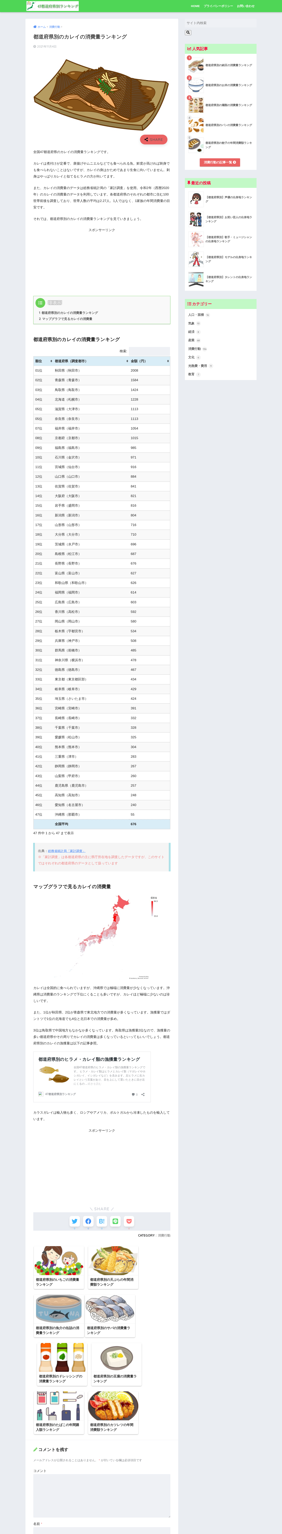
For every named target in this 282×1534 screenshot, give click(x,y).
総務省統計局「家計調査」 (68, 851)
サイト (38, 1504)
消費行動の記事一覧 (220, 162)
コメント (40, 1415)
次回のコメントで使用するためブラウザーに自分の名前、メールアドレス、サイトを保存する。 (101, 1521)
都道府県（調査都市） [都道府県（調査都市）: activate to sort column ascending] (71, 361)
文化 (194, 359)
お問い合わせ (246, 6)
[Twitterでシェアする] (73, 1222)
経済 (194, 333)
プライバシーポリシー (218, 6)
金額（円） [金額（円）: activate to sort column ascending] (139, 361)
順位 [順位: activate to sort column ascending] (38, 361)
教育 (194, 376)
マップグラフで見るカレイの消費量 (65, 319)
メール (39, 1486)
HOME (195, 6)
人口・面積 (199, 315)
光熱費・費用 (201, 368)
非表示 (55, 302)
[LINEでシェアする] (116, 1222)
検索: (145, 351)
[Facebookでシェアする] (87, 1222)
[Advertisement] (101, 260)
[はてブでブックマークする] (101, 1222)
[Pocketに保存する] (130, 1222)
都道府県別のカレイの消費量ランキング (68, 313)
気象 (194, 324)
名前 (37, 1468)
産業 (194, 342)
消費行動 (164, 1237)
